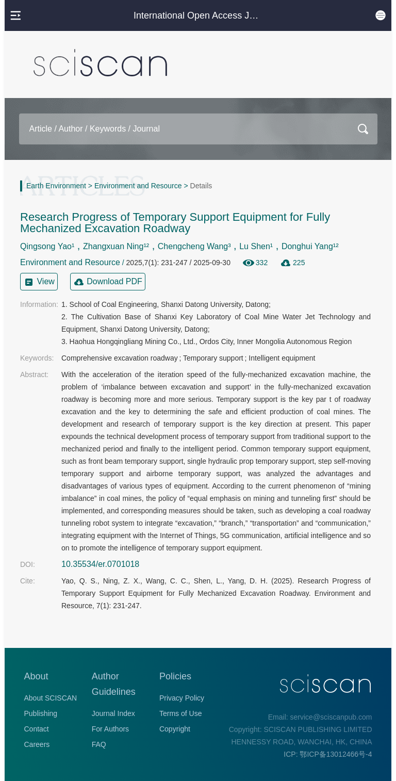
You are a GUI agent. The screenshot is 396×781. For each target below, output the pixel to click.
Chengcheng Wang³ (194, 246)
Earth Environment (56, 186)
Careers (37, 744)
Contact (36, 729)
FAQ (99, 744)
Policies (175, 676)
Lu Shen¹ (256, 246)
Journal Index (113, 713)
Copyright (174, 729)
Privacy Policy (181, 698)
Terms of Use (180, 713)
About (36, 676)
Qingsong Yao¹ (47, 246)
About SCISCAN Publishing (50, 706)
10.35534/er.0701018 (100, 564)
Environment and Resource (138, 186)
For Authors (110, 729)
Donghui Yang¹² (310, 246)
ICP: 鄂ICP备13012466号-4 (328, 754)
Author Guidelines (114, 684)
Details (201, 186)
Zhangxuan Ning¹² (116, 246)
